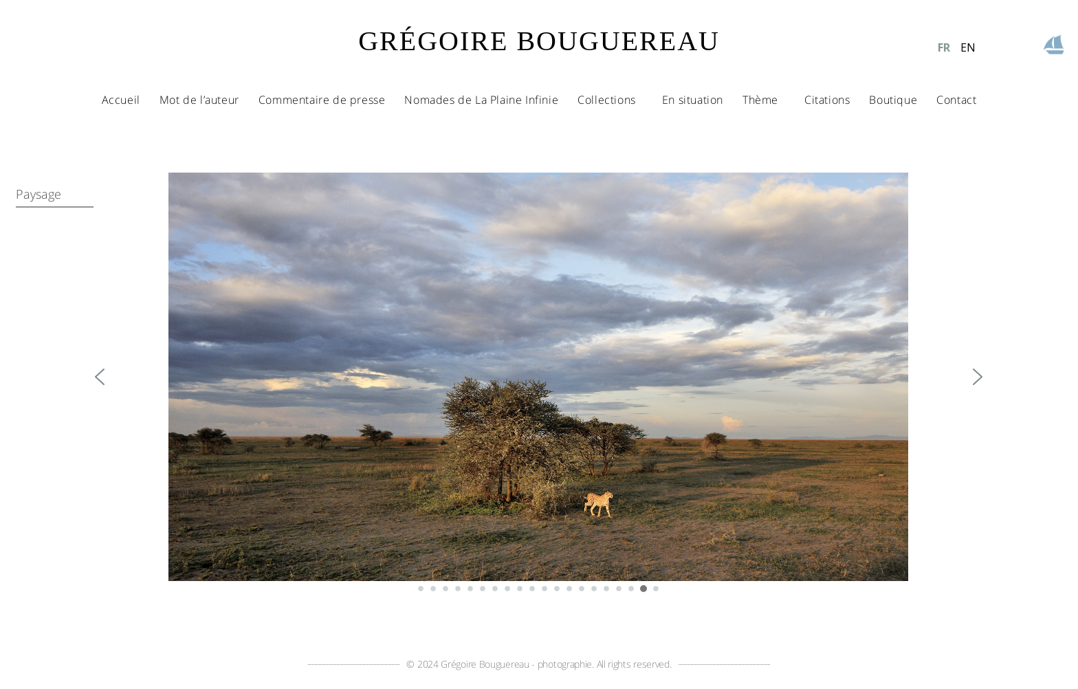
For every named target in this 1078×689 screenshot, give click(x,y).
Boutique (893, 99)
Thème (763, 99)
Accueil (121, 99)
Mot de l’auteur (199, 99)
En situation (692, 99)
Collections (610, 99)
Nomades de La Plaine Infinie (481, 99)
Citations (827, 99)
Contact (956, 99)
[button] (100, 377)
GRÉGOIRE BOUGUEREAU (539, 40)
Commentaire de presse (322, 99)
